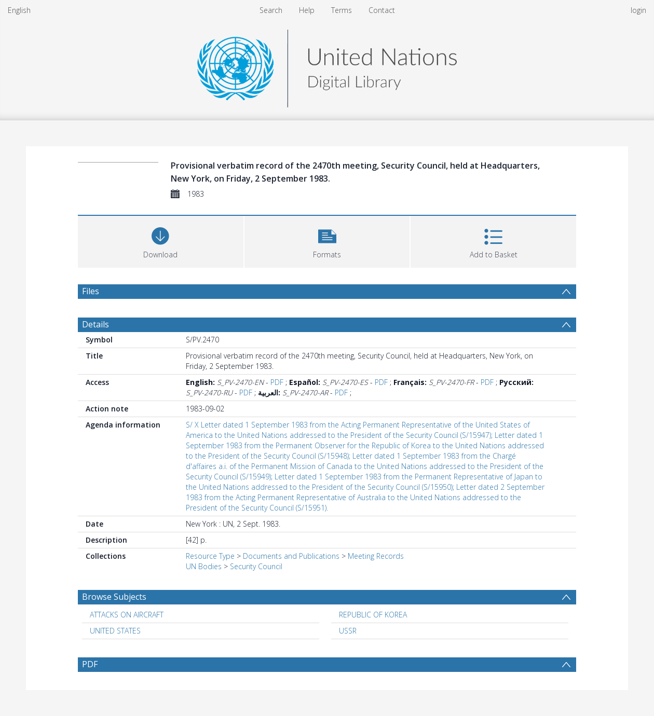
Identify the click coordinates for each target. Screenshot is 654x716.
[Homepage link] (327, 65)
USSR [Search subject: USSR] (348, 631)
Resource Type (210, 556)
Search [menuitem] (271, 10)
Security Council (256, 566)
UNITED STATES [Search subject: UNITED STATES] (115, 631)
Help (307, 10)
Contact (382, 10)
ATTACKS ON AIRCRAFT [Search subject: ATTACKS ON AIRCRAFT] (127, 614)
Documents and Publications (291, 556)
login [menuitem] (638, 10)
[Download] (160, 240)
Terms (341, 10)
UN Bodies (204, 566)
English (19, 10)
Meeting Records (376, 556)
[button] (327, 240)
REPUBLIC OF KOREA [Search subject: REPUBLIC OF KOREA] (373, 614)
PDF (276, 382)
